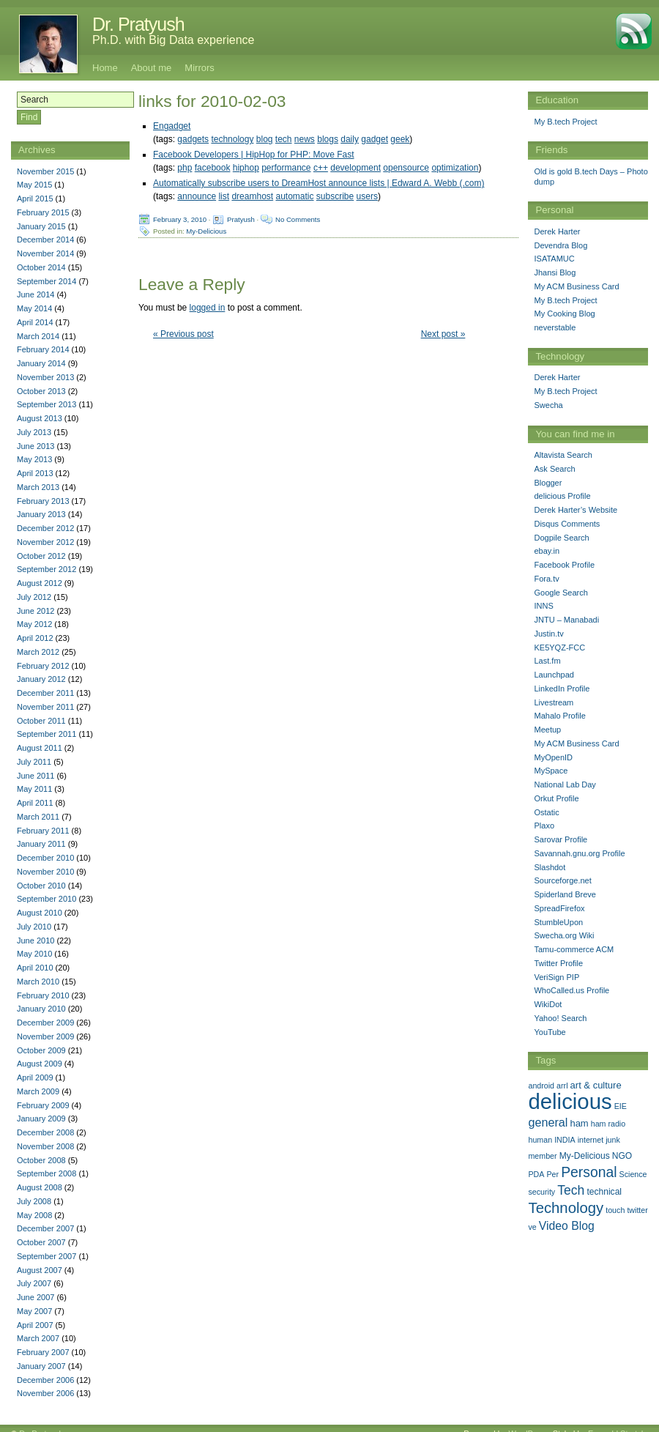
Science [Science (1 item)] (633, 1174)
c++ (320, 168)
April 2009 (35, 1077)
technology (232, 139)
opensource (406, 168)
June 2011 (35, 775)
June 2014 (35, 294)
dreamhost (252, 196)
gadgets (193, 139)
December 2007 (45, 1228)
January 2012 (41, 679)
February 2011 (43, 830)
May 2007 (34, 1311)
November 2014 (45, 253)
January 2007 (41, 1366)
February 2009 (43, 1105)
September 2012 (46, 569)
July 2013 (34, 432)
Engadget (171, 126)
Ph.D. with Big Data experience (173, 40)
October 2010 (41, 885)
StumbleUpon (558, 922)
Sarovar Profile (560, 839)
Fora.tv (546, 578)
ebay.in (546, 550)
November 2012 (45, 542)
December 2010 (45, 857)
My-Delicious (206, 231)
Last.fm (547, 660)
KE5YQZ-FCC (559, 647)
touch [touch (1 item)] (615, 1210)
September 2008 (46, 1173)
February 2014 (43, 349)
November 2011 (45, 706)
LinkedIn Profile (561, 688)
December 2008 (45, 1132)
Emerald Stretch (617, 1422)
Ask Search (554, 468)
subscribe (335, 196)
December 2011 (45, 693)
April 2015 (35, 198)
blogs (327, 139)
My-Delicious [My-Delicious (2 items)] (584, 1156)
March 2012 (38, 652)
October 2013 (41, 391)
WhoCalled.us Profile (571, 990)
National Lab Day (564, 784)
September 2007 (46, 1256)
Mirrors (199, 67)
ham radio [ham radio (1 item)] (608, 1123)
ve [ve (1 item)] (532, 1227)
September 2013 (46, 404)
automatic (294, 196)
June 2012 (35, 610)
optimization (454, 168)
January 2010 (41, 1008)
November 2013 (45, 377)
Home (105, 67)
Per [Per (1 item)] (552, 1174)
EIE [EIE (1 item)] (620, 1106)
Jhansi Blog (555, 272)
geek (399, 139)
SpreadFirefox (559, 908)
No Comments (297, 219)
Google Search (560, 592)
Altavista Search (563, 454)
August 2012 (39, 583)
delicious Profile (562, 495)
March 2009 (38, 1091)
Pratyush (241, 219)
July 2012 (34, 597)
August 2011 (39, 747)
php (184, 168)
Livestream (553, 702)
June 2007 (35, 1297)
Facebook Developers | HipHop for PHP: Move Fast (253, 154)
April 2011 (35, 802)
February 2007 (43, 1352)
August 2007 (39, 1270)
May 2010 (34, 953)
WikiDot (548, 1004)
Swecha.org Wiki (564, 935)
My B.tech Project (565, 121)
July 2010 (34, 926)
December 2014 (45, 239)
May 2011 (34, 788)
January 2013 (41, 514)
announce (196, 196)
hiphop (246, 168)
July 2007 (34, 1283)
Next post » (443, 334)
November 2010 (45, 871)
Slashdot (549, 867)
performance (285, 168)
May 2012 (34, 624)
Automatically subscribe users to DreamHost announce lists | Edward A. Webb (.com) (318, 183)
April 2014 (35, 322)
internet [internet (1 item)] (591, 1139)
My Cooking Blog (564, 313)
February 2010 (43, 995)
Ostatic (546, 812)
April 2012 (35, 638)
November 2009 (45, 1036)
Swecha (548, 405)
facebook (213, 168)
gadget (374, 139)
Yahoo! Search (560, 1018)
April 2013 (35, 473)
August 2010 (39, 912)
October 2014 (41, 267)
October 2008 (41, 1160)
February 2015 (43, 212)
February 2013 (43, 501)
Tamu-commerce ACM (574, 949)
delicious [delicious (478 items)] (569, 1101)
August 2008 (39, 1187)
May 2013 (34, 459)
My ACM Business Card (576, 286)
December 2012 (45, 528)
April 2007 (35, 1325)
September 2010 (46, 898)
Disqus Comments (567, 523)
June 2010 (35, 940)
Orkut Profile (556, 798)
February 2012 (43, 665)
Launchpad (553, 674)
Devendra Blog (560, 245)
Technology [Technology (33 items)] (565, 1208)
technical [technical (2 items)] (604, 1192)
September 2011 (46, 734)
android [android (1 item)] (541, 1085)
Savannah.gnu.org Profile (579, 853)
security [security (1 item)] (541, 1191)
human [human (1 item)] (540, 1139)
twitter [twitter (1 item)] (637, 1210)
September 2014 (46, 281)
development (355, 168)
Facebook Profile (564, 564)
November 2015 (45, 171)
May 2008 (34, 1215)
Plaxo (544, 825)
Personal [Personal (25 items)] (589, 1172)
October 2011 (41, 720)
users (367, 196)
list (223, 196)
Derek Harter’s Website (575, 509)
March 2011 (38, 816)
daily (349, 139)
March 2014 (38, 336)
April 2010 (35, 967)
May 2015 (34, 184)
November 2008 (45, 1146)
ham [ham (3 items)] (579, 1123)
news (304, 139)
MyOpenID (553, 757)
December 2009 (45, 1022)
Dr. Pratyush (138, 24)
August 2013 (39, 418)
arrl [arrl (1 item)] (561, 1085)
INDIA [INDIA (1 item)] (564, 1139)
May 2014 (34, 308)
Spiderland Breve (564, 894)
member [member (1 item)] (542, 1155)
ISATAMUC (554, 258)
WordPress (528, 1422)
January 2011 (41, 843)
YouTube (549, 1032)
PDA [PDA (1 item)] (536, 1174)
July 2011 (34, 761)
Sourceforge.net (562, 880)
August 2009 (39, 1063)
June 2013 (35, 446)
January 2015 (41, 226)
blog (264, 139)
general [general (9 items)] (547, 1122)
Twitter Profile (558, 963)
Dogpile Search (561, 537)
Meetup (547, 729)
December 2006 (45, 1380)
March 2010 (38, 981)
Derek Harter (557, 231)
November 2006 (45, 1393)
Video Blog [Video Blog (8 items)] (567, 1226)
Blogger (548, 482)
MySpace (550, 770)
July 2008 (34, 1201)
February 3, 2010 (179, 219)
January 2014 (41, 363)
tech (283, 139)
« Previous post (183, 334)
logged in (208, 308)
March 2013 (38, 487)
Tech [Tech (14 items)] (570, 1190)
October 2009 (41, 1050)
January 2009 (41, 1118)
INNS (543, 605)
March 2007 (38, 1338)
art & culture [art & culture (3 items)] (596, 1085)
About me (151, 67)
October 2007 (41, 1242)
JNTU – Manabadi (566, 619)
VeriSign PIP (556, 977)
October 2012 (41, 556)
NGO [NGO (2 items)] (622, 1156)
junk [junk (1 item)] (613, 1139)
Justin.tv (548, 633)
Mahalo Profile (559, 715)
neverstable (555, 327)
